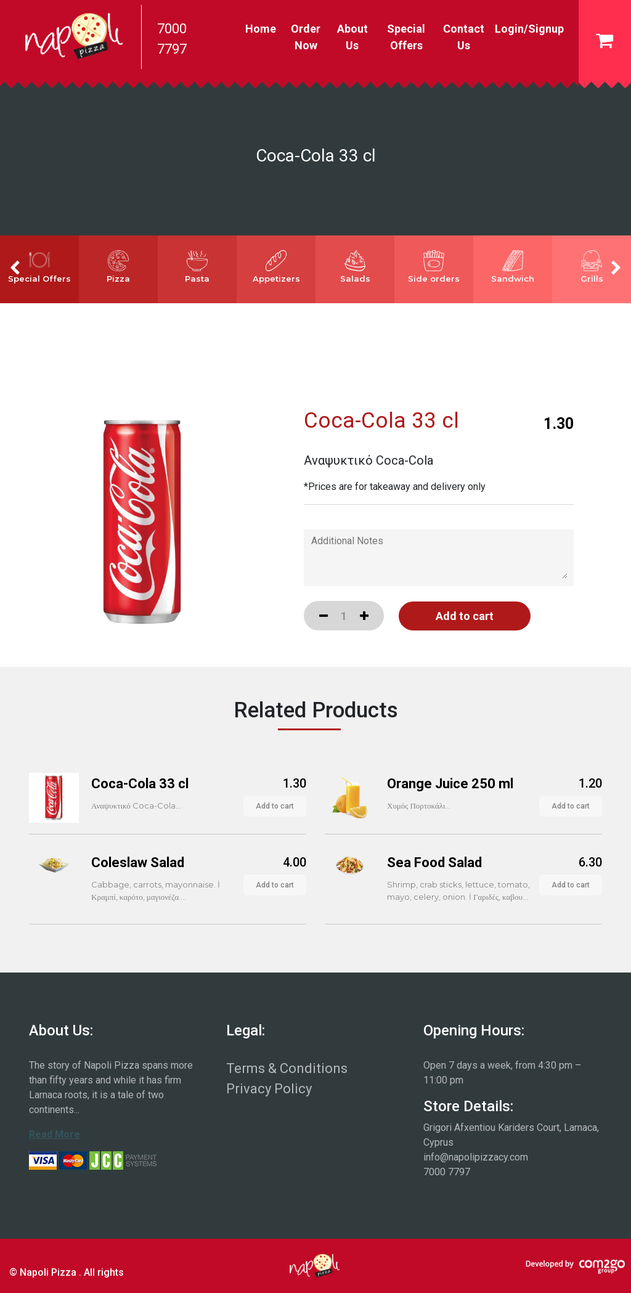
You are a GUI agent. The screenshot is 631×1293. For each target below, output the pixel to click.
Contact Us (463, 37)
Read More (54, 1134)
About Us (352, 37)
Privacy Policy (269, 1088)
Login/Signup (529, 28)
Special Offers (406, 37)
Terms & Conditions (287, 1068)
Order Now (305, 37)
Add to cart (275, 806)
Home (263, 27)
